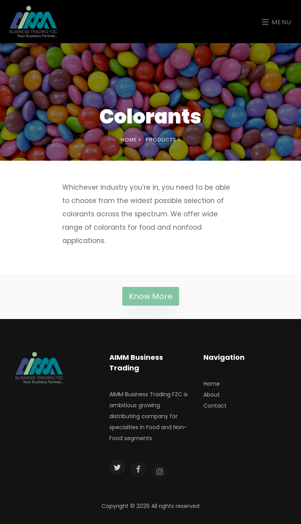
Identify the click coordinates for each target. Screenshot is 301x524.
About (211, 395)
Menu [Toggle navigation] (277, 22)
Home (131, 139)
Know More (150, 296)
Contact (215, 406)
